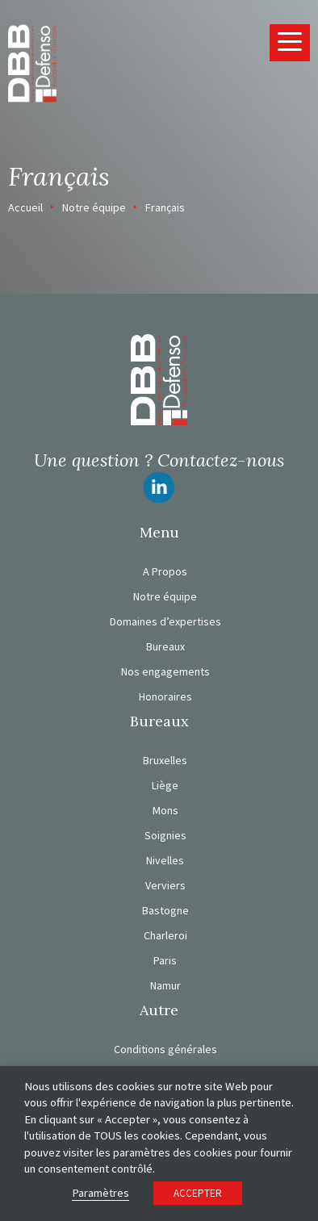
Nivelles (165, 860)
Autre (159, 1010)
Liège (165, 785)
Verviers (165, 885)
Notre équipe (94, 207)
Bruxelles (165, 760)
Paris (165, 960)
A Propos (165, 571)
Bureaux (165, 646)
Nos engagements (165, 671)
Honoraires (165, 696)
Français (165, 207)
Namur (165, 985)
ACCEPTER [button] (198, 1193)
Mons (165, 810)
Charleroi (165, 935)
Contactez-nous (220, 460)
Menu (159, 532)
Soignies (165, 835)
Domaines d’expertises (165, 621)
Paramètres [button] (100, 1192)
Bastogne (165, 910)
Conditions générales (165, 1049)
